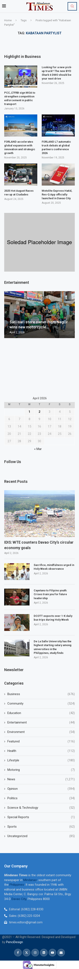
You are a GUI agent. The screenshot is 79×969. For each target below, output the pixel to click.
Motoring (41, 770)
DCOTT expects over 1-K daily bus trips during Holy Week (53, 617)
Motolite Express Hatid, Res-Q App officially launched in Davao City (57, 194)
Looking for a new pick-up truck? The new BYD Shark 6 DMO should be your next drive (57, 73)
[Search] (72, 6)
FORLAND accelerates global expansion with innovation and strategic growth (19, 147)
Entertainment (41, 722)
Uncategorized (41, 836)
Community (41, 703)
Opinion (41, 789)
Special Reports (41, 817)
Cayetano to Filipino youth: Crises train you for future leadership (50, 594)
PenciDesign (14, 942)
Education (41, 713)
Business (41, 694)
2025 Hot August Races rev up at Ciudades (18, 192)
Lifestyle (41, 760)
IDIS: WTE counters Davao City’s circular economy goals (39, 545)
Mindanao (30, 880)
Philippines (16, 885)
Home (8, 20)
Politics (41, 798)
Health (41, 751)
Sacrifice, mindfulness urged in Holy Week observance (54, 566)
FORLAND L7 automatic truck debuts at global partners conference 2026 (56, 147)
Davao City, (20, 899)
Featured (41, 741)
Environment (41, 732)
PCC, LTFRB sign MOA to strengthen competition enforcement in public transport (19, 98)
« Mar (38, 449)
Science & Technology (41, 808)
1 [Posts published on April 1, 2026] (29, 412)
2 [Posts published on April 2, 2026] (39, 412)
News (41, 779)
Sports (41, 826)
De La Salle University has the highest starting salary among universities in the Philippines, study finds (52, 647)
